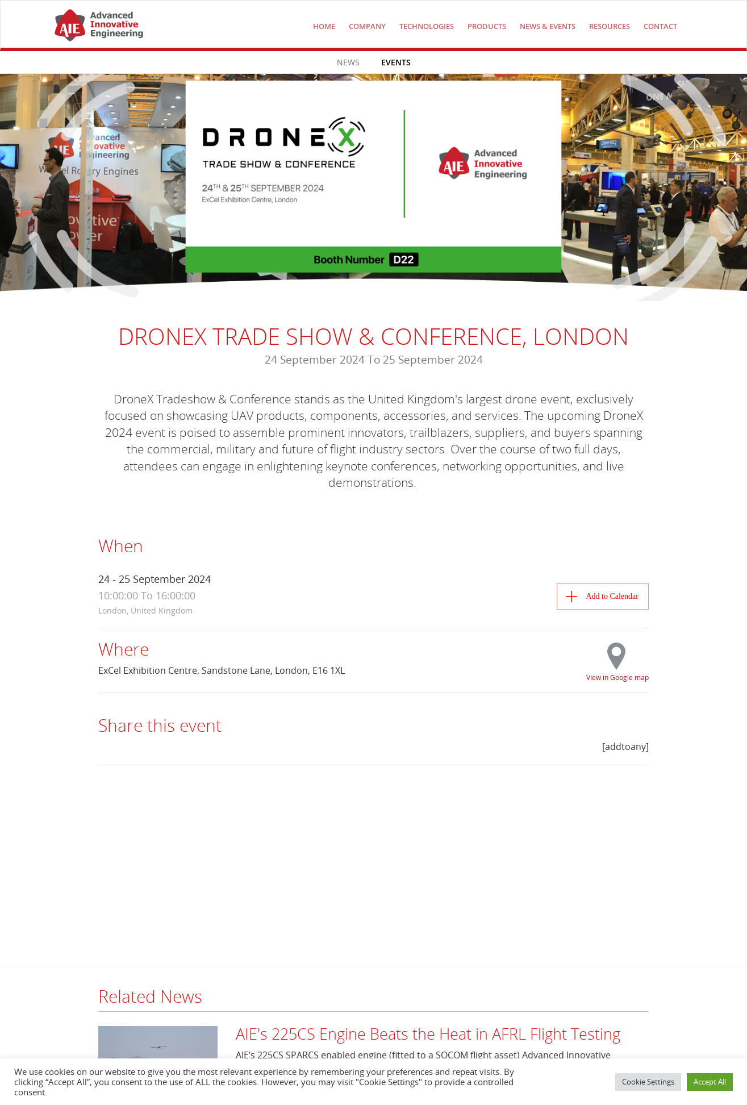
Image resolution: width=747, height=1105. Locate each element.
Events (396, 62)
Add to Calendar (612, 596)
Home (324, 26)
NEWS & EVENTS (547, 26)
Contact (660, 26)
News (348, 62)
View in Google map (617, 677)
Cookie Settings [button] (648, 1082)
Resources (609, 26)
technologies (426, 26)
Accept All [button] (710, 1082)
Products (487, 26)
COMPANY (367, 26)
